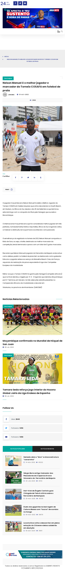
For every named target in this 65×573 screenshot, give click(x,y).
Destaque (8, 78)
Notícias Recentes (47, 449)
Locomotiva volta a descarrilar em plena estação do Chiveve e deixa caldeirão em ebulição (41, 525)
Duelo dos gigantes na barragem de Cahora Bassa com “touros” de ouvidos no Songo (40, 509)
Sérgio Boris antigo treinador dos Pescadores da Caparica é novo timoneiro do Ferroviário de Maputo (39, 475)
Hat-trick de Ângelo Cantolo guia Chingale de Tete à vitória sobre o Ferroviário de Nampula (38, 493)
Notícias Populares (17, 449)
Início (6, 57)
